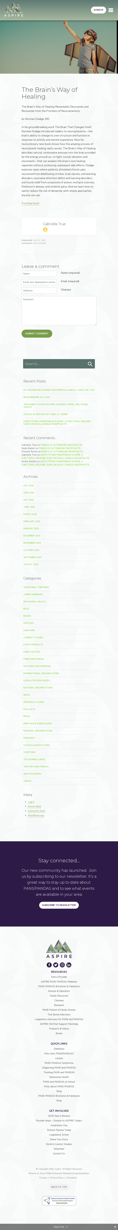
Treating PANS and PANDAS (59, 1072)
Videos (27, 781)
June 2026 (28, 492)
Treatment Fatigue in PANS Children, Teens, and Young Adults (55, 406)
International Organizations (41, 673)
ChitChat (28, 623)
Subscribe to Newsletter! (59, 905)
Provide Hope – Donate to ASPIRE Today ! (59, 1120)
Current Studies (33, 637)
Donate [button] (98, 9)
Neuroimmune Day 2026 (36, 397)
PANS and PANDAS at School (59, 1081)
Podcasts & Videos (59, 1028)
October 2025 (31, 550)
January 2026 (31, 528)
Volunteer (59, 1148)
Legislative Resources (36, 680)
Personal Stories (33, 702)
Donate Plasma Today (59, 1130)
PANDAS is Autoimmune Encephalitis (61, 445)
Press (26, 716)
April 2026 (29, 507)
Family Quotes (31, 651)
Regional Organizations (37, 730)
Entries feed (34, 806)
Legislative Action (59, 1134)
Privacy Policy (57, 1177)
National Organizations (38, 687)
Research (29, 737)
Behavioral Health (34, 601)
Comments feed (36, 810)
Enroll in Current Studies (59, 1144)
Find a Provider (59, 977)
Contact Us (59, 1153)
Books (42, 243)
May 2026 (28, 499)
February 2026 (31, 521)
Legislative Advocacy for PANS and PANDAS (59, 1019)
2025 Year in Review (59, 1116)
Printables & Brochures (37, 723)
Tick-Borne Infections (59, 1014)
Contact (43, 1177)
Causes (59, 1058)
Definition (59, 1048)
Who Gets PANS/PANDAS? (59, 1053)
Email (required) (70, 281)
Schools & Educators (36, 745)
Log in (31, 801)
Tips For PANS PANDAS (36, 766)
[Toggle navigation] (110, 10)
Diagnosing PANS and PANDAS (59, 1067)
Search (90, 364)
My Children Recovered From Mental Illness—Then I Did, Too (59, 390)
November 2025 (32, 542)
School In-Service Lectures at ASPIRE (45, 414)
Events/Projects (33, 644)
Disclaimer (71, 1177)
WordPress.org (36, 815)
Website (66, 290)
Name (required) (70, 273)
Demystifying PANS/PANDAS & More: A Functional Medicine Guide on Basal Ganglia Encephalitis (57, 423)
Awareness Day (59, 1125)
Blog (35, 243)
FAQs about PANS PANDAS (59, 1086)
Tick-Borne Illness (34, 759)
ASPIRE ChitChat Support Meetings (59, 1024)
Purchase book (30, 203)
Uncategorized (32, 773)
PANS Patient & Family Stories (59, 1009)
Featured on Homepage (37, 666)
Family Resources (33, 659)
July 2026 (28, 485)
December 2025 (31, 535)
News (26, 694)
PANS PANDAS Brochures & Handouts (59, 986)
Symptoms (29, 752)
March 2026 (30, 514)
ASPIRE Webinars (33, 594)
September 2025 (32, 557)
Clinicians (29, 630)
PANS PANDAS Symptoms (59, 1063)
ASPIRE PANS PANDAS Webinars (59, 981)
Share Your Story (59, 1139)
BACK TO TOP (59, 1187)
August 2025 (30, 564)
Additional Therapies (36, 587)
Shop (59, 1100)
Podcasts (29, 709)
